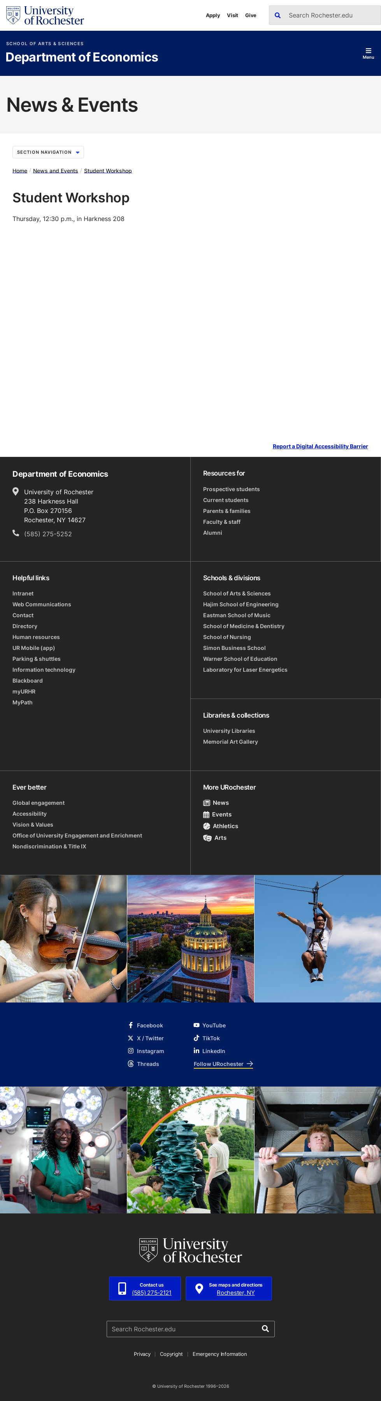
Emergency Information (220, 1353)
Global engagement (38, 802)
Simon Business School (234, 647)
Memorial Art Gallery (230, 741)
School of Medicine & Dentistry (243, 626)
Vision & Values (32, 824)
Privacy (142, 1353)
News (216, 803)
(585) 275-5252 (48, 534)
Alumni (212, 532)
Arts (215, 838)
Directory (24, 626)
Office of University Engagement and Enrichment (77, 835)
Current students (226, 500)
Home (19, 170)
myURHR (23, 691)
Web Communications (41, 604)
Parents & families (227, 510)
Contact (22, 615)
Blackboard (27, 680)
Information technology (43, 669)
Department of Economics (81, 57)
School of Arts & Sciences (45, 44)
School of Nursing (227, 637)
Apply (213, 15)
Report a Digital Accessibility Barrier (320, 446)
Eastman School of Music (236, 615)
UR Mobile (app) (33, 647)
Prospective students (231, 489)
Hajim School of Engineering (241, 604)
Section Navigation (48, 152)
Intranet (22, 593)
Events (217, 814)
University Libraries (229, 730)
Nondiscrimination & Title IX (49, 846)
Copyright (171, 1353)
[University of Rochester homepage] (45, 15)
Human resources (36, 637)
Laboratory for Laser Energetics (245, 669)
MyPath (22, 702)
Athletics (221, 826)
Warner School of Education (240, 658)
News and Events (55, 170)
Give (250, 15)
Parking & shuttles (36, 658)
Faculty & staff (222, 521)
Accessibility (29, 813)
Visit (232, 15)
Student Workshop (108, 170)
